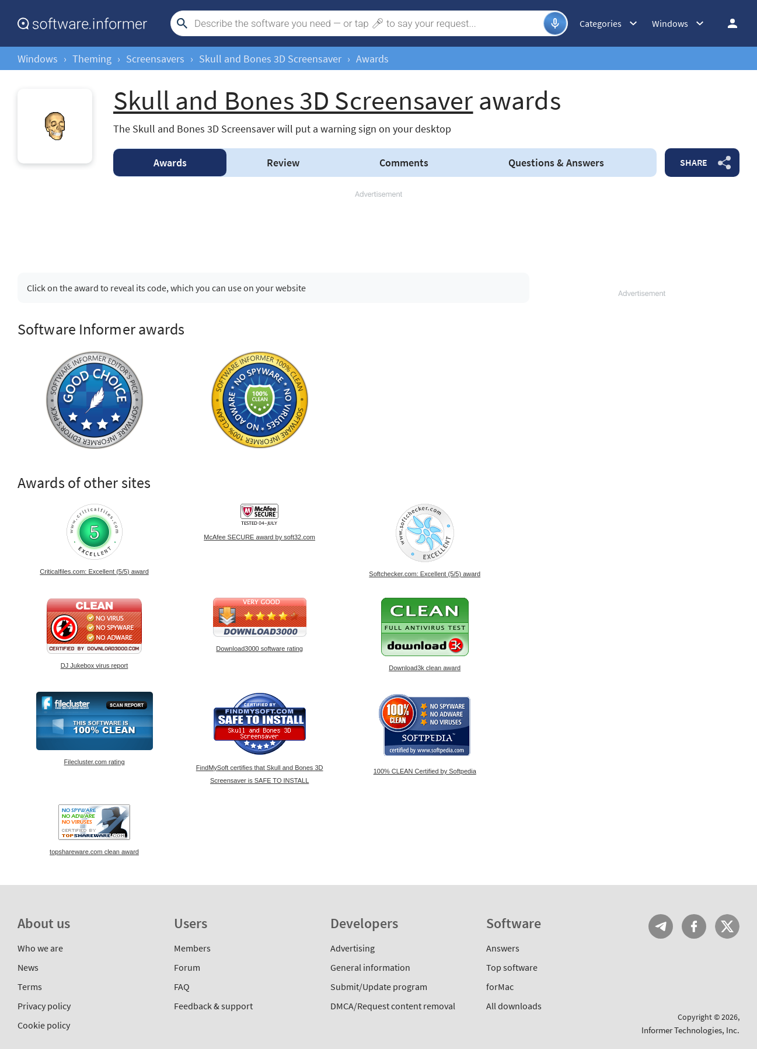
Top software (512, 967)
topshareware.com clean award (94, 851)
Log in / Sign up (727, 23)
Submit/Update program (378, 986)
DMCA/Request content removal (392, 1006)
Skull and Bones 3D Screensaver (270, 58)
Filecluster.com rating (94, 761)
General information (370, 967)
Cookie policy (44, 1025)
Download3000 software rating (259, 648)
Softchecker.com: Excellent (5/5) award (424, 573)
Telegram (660, 926)
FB (694, 926)
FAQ (182, 986)
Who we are (40, 948)
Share (693, 162)
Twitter (727, 926)
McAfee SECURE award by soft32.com (259, 537)
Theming (91, 58)
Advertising (352, 948)
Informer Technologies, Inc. (690, 1030)
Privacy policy (44, 1006)
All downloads (514, 1006)
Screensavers (155, 58)
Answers (556, 162)
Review (283, 162)
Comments (403, 162)
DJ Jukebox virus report (94, 665)
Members (192, 948)
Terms (30, 986)
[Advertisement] (379, 226)
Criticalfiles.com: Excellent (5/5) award (94, 571)
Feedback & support (213, 1006)
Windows (38, 58)
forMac (500, 986)
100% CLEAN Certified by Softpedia (425, 771)
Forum (187, 967)
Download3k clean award (425, 667)
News (28, 967)
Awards (170, 162)
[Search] (367, 23)
